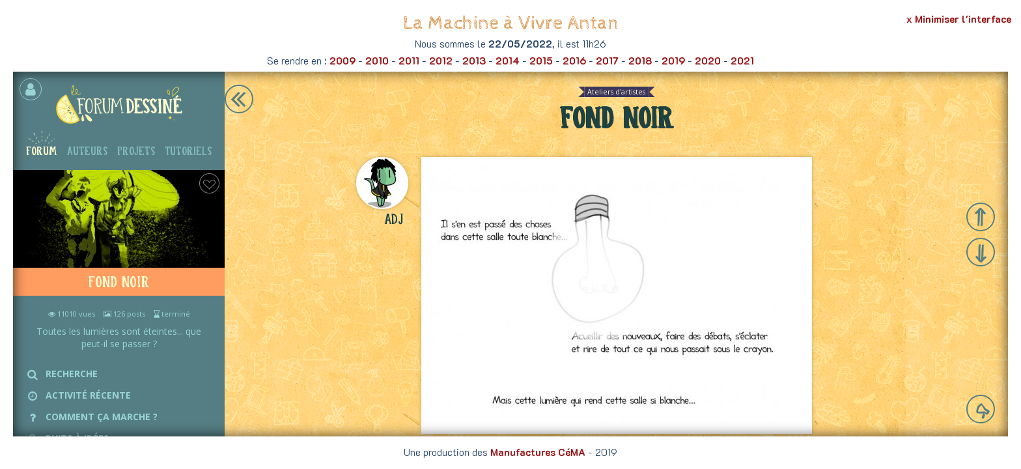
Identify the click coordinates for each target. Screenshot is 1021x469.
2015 (541, 60)
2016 (574, 60)
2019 (673, 60)
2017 (607, 60)
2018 (640, 60)
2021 (742, 60)
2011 (409, 60)
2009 (342, 60)
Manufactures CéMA (537, 452)
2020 (708, 60)
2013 (474, 60)
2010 (377, 60)
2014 (508, 60)
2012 (441, 60)
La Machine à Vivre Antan (511, 23)
